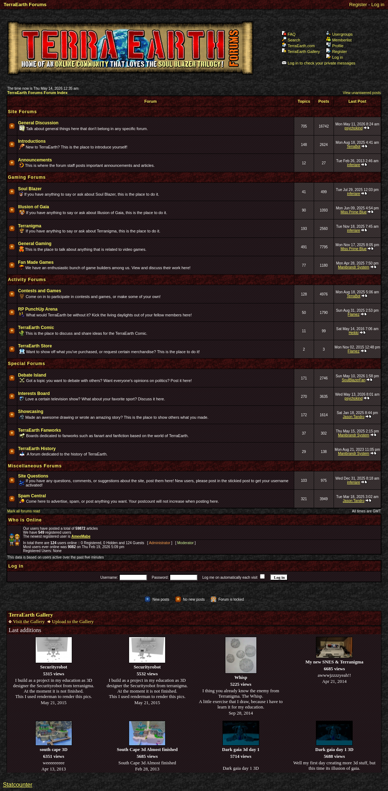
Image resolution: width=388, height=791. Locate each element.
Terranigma (29, 225)
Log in (377, 4)
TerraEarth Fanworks (39, 430)
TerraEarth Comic (36, 327)
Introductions (32, 141)
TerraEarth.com (298, 46)
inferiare (353, 165)
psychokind (353, 128)
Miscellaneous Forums (35, 465)
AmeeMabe (81, 536)
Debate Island (32, 375)
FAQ (289, 34)
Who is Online (25, 520)
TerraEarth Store (35, 345)
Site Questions (33, 476)
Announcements (35, 160)
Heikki (353, 333)
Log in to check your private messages (319, 63)
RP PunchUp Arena (37, 309)
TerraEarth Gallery (301, 51)
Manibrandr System (353, 267)
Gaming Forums (27, 177)
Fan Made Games (36, 262)
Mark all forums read (23, 511)
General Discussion (38, 122)
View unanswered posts (362, 93)
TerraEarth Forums (25, 4)
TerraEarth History (37, 448)
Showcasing (30, 411)
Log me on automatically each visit (229, 577)
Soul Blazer (29, 188)
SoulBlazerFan (354, 380)
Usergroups (339, 34)
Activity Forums (27, 279)
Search (291, 40)
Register (358, 4)
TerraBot (354, 146)
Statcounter (17, 785)
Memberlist (339, 40)
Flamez (354, 314)
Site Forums (22, 111)
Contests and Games (39, 290)
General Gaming (35, 243)
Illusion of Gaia (33, 206)
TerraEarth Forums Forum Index (37, 92)
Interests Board (34, 393)
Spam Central (32, 495)
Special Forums (26, 363)
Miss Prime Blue (353, 212)
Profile (334, 46)
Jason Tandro (354, 417)
